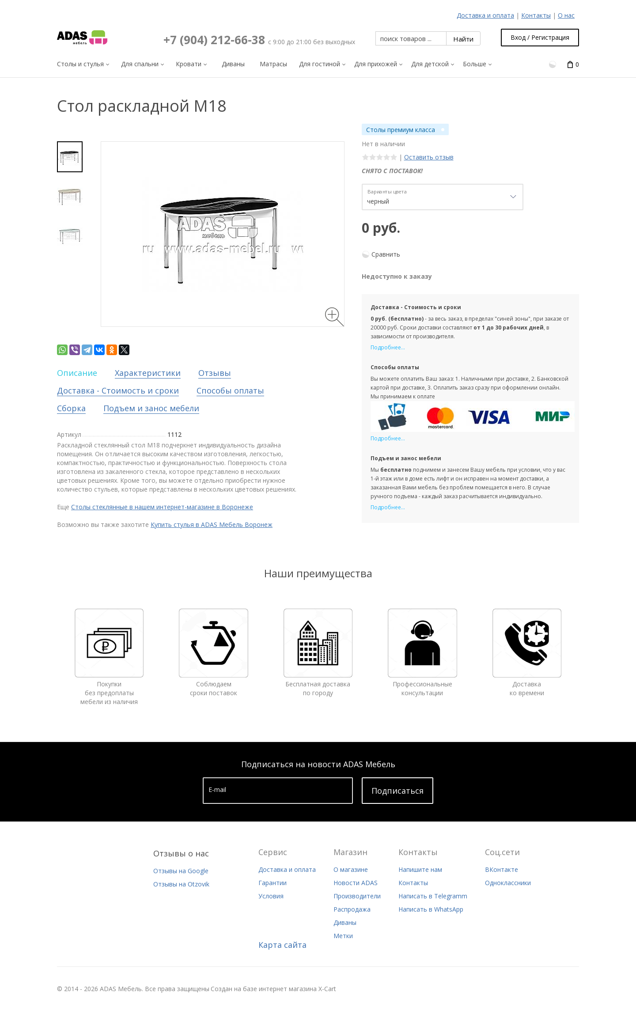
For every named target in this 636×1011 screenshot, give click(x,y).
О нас (566, 15)
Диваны (344, 922)
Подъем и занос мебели (151, 408)
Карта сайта (282, 944)
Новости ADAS (355, 882)
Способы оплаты (230, 390)
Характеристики (148, 372)
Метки (343, 935)
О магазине (350, 869)
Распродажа (352, 909)
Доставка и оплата (485, 15)
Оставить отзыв (429, 157)
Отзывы (214, 372)
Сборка (71, 408)
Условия (271, 896)
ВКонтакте (501, 869)
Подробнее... (388, 347)
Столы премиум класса (400, 129)
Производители (357, 896)
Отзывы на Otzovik (181, 884)
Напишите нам (420, 869)
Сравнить (385, 254)
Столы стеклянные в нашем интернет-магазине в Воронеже (162, 507)
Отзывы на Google (180, 871)
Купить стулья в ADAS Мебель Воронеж (212, 524)
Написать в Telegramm (432, 896)
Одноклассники (508, 882)
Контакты (536, 15)
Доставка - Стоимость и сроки (118, 390)
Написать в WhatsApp (430, 909)
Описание (77, 372)
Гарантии (272, 882)
